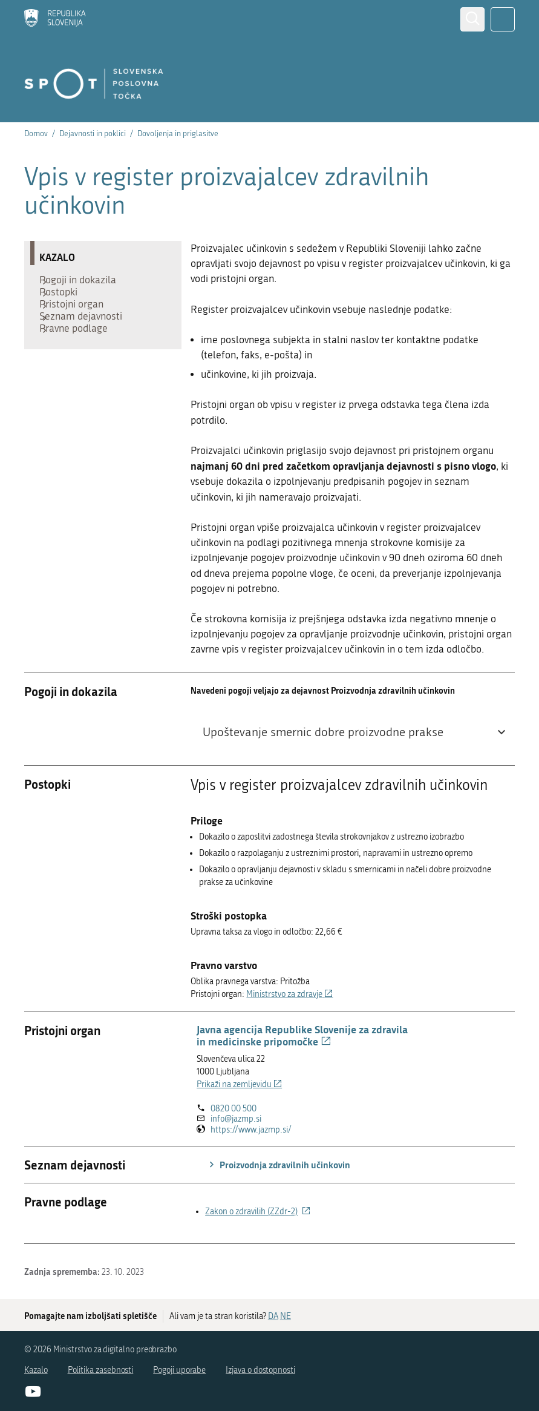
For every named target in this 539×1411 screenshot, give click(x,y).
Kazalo (36, 1370)
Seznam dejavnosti (86, 337)
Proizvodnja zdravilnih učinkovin (278, 1164)
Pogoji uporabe (179, 1370)
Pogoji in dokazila (83, 283)
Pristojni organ (77, 319)
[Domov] (55, 19)
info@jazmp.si (236, 1119)
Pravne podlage (79, 355)
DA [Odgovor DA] (273, 1316)
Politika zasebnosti (101, 1370)
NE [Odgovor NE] (285, 1316)
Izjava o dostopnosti (260, 1370)
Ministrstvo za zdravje (289, 994)
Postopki (64, 301)
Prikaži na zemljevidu (239, 1084)
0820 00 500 (233, 1108)
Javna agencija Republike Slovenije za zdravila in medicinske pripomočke (302, 1035)
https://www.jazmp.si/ (251, 1130)
